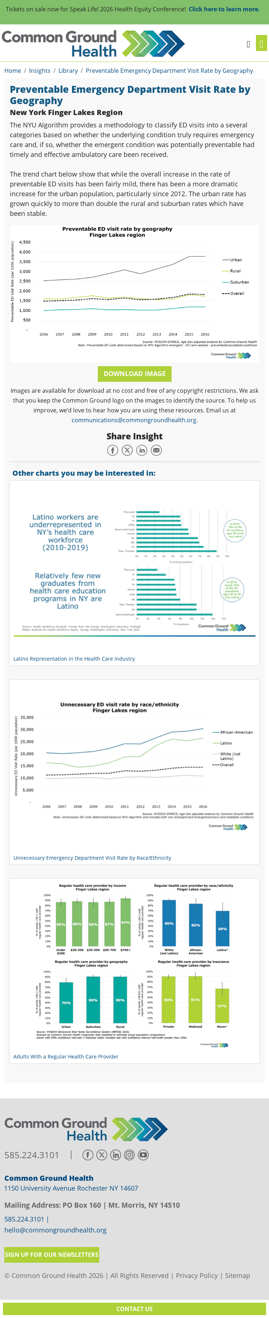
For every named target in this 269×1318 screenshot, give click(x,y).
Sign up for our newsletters (52, 1255)
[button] (248, 43)
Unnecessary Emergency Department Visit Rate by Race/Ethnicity (92, 857)
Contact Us (134, 1309)
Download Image (135, 373)
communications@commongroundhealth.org (134, 420)
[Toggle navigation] (261, 43)
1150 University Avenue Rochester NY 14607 (71, 1188)
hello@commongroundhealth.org (55, 1230)
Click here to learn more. (224, 9)
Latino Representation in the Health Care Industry (74, 658)
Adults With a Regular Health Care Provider (66, 1056)
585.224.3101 (32, 1155)
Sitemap (237, 1275)
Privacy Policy (197, 1275)
